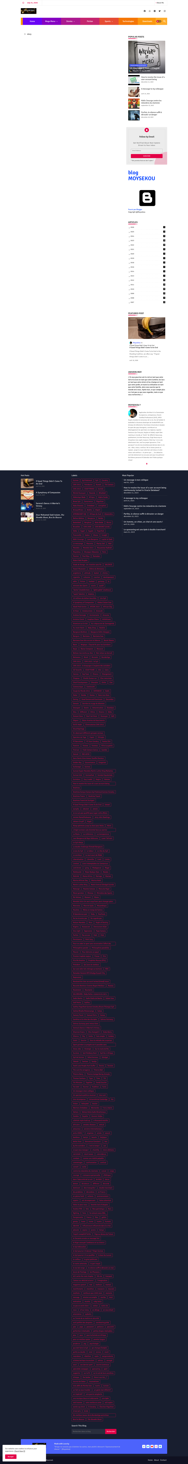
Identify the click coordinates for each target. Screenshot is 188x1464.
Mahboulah (77, 872)
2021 (147, 249)
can (104, 1146)
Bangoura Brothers (80, 632)
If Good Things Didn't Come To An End (143, 348)
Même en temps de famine (93, 910)
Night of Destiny (102, 922)
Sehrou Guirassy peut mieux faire (85, 1023)
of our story (84, 1310)
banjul (85, 1137)
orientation (77, 1314)
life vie (99, 1276)
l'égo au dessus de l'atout (103, 1234)
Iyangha (76, 809)
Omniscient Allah (100, 927)
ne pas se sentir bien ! (81, 1306)
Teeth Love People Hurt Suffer (84, 1066)
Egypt (82, 531)
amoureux (77, 1129)
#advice (91, 594)
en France (101, 1192)
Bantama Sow (98, 636)
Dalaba (83, 695)
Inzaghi (104, 535)
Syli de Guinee (78, 1057)
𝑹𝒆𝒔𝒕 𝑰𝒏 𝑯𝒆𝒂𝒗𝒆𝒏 (78, 1419)
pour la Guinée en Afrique (96, 1335)
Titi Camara (109, 484)
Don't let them (91, 716)
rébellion (87, 1356)
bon (106, 1141)
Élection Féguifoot (107, 1407)
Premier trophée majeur (82, 956)
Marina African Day (80, 880)
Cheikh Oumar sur (90, 678)
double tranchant (105, 1188)
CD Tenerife (77, 670)
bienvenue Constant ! (93, 1141)
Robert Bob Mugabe (80, 560)
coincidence (101, 1154)
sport (105, 1369)
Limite (107, 859)
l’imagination (102, 1280)
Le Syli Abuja (78, 842)
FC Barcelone (78, 741)
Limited (76, 863)
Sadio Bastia (77, 998)
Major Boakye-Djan (92, 872)
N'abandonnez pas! (80, 914)
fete (87, 1209)
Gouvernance (90, 762)
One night (77, 931)
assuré (107, 1133)
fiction (82, 581)
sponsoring (96, 1369)
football (92, 581)
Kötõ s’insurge (78, 539)
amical (101, 1125)
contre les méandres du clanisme (85, 1171)
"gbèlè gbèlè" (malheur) (102, 590)
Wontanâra (95, 1108)
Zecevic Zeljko (96, 1116)
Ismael (107, 805)
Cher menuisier (106, 678)
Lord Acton (77, 868)
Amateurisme (87, 611)
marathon (90, 1289)
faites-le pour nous (80, 1205)
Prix (104, 956)
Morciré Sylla (88, 906)
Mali (110, 543)
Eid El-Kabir (77, 725)
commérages (78, 1162)
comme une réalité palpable (93, 1158)
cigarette (76, 577)
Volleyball (85, 1103)
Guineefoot (90, 775)
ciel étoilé (77, 1154)
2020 (147, 254)
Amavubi (99, 611)
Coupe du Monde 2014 (81, 691)
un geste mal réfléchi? (102, 1390)
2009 (147, 293)
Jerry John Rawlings (102, 817)
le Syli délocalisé (79, 1247)
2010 (147, 289)
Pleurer (76, 952)
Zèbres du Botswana (96, 569)
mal (90, 1285)
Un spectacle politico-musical (84, 1095)
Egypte (90, 531)
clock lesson (88, 1154)
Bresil (86, 657)
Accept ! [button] (11, 1457)
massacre (101, 1289)
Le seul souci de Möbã (93, 855)
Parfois (75, 935)
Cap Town (85, 674)
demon (75, 1184)
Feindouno (88, 484)
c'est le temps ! (94, 1146)
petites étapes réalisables (102, 1331)
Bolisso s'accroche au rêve (83, 653)
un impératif (77, 1394)
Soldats (111, 1036)
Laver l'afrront (106, 838)
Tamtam (85, 1061)
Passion (76, 556)
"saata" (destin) (79, 594)
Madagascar (96, 868)
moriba (103, 1297)
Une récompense (79, 1099)
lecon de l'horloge (79, 1272)
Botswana (76, 657)
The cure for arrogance (81, 1070)
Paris (104, 552)
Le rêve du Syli (102, 851)
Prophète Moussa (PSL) (97, 960)
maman (108, 1285)
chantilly (95, 1150)
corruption (102, 506)
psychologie (94, 1344)
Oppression (88, 931)
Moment (87, 897)
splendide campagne (80, 1369)
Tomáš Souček (101, 1082)
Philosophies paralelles (100, 948)
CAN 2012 (77, 484)
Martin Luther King (80, 885)
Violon (75, 1103)
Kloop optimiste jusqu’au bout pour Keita (88, 826)
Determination (97, 708)
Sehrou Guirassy (106, 1019)
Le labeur (90, 851)
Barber (100, 518)
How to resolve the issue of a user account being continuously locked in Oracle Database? (153, 80)
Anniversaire (94, 615)
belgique (103, 1137)
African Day (107, 607)
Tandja (94, 1061)
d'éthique (107, 1175)
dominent (76, 1188)
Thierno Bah (98, 1070)
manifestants (78, 1289)
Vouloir (95, 1103)
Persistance (77, 939)
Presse (96, 956)
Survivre (76, 1053)
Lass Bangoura (92, 539)
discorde (106, 1184)
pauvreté (110, 1327)
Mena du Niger (104, 889)
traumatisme (94, 1381)
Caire (107, 670)
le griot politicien (90, 1259)
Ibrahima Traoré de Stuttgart (83, 800)
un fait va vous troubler (81, 1390)
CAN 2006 (87, 527)
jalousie (76, 1230)
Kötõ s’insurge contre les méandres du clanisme (151, 101)
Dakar (75, 695)
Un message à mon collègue (83, 1091)
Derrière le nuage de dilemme (93, 703)
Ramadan (96, 556)
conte (84, 1167)
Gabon (87, 535)
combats (76, 1158)
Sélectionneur (92, 1057)
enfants (90, 1196)
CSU (99, 670)
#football (102, 493)
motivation (77, 1301)
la (108, 581)
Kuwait (98, 484)
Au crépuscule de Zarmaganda (102, 623)
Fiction (90, 21)
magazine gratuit (79, 1285)
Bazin (75, 645)
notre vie (104, 1306)
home (83, 1221)
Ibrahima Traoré (94, 796)
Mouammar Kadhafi (104, 548)
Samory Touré (78, 1015)
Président (76, 965)
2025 (147, 232)
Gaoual (75, 754)
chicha (105, 573)
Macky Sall (100, 543)
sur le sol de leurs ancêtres (103, 1373)
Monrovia (76, 906)
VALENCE (108, 564)
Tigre (91, 1078)
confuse (103, 1162)
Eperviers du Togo (79, 737)
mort (111, 1297)
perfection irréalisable (81, 1331)
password (90, 1327)
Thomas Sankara (79, 1078)
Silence (76, 1036)
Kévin (109, 826)
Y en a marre (107, 1108)
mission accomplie (90, 1297)
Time (98, 1078)
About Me (160, 3)
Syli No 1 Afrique (106, 1053)
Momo (96, 897)
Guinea (87, 767)
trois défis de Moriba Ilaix (82, 1386)
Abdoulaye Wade (79, 497)
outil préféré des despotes (82, 1322)
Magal (107, 868)
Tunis (104, 1087)
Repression (77, 977)
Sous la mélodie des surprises (101, 1040)
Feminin (76, 746)
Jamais (95, 809)
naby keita (97, 1301)
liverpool (108, 1276)
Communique (78, 687)
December (109, 699)
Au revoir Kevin (78, 628)
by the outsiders (79, 1146)
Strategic (87, 1049)
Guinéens (76, 779)
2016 (147, 267)
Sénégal (105, 1057)
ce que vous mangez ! (81, 1150)
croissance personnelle (91, 1175)
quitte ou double (79, 1352)
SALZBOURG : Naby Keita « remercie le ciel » (90, 994)
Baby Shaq (92, 628)
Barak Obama (109, 640)
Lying (87, 868)
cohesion (86, 577)
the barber (86, 1377)
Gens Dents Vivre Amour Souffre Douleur (88, 758)
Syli (96, 480)
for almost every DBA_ (97, 1213)
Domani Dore (78, 716)
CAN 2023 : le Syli (91, 661)
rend (90, 1352)
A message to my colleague (152, 89)
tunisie (106, 1386)
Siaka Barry (107, 1032)
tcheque (76, 1377)
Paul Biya (85, 556)
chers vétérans (108, 1150)
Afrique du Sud (95, 514)
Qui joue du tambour (91, 965)
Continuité (91, 687)
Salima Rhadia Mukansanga (83, 1011)
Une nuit (102, 1095)
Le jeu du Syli (78, 851)
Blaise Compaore (87, 649)
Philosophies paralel (80, 948)
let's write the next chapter (83, 1276)
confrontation (91, 1162)
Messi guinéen (78, 893)
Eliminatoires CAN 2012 (94, 725)
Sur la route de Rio (102, 1049)
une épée (105, 1398)
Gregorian (102, 762)
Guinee (75, 480)
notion (95, 1306)
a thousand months (100, 1120)
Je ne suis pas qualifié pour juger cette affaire (90, 813)
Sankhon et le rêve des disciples (85, 1019)
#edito (89, 510)
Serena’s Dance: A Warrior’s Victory (48, 504)
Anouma (106, 615)
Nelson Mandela (79, 922)
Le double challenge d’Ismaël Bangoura (87, 847)
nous (75, 1310)
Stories (69, 21)
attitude (87, 573)
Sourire (83, 1040)
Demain (76, 703)
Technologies (128, 21)
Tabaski (76, 1061)
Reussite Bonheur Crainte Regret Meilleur (89, 986)
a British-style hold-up (81, 1120)
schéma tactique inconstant (83, 1360)
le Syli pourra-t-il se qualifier (84, 1255)
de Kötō (99, 1179)
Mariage (99, 876)
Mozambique (102, 906)
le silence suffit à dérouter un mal (101, 1268)
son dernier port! (86, 1365)
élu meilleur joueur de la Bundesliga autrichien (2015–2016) (91, 1415)
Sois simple (100, 1036)
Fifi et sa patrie (107, 746)
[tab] (32, 21)
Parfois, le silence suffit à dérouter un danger (151, 113)
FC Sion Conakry (92, 741)
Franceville (77, 535)
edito (75, 581)
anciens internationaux (93, 1129)
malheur (99, 1285)
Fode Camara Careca (90, 750)
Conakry (105, 480)
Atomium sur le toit (80, 623)
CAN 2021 (77, 661)
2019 (147, 258)
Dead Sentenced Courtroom (92, 699)
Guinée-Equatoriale (105, 775)
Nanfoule (101, 914)
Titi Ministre (77, 1082)
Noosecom (86, 927)
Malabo (105, 872)
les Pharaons (95, 1272)
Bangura (76, 636)
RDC (107, 969)
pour (81, 1335)
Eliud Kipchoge (78, 729)
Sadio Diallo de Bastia (94, 998)
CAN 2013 (77, 489)
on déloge (96, 1310)
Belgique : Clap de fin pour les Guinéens (96, 645)
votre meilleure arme (93, 1402)
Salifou (87, 1002)
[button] (158, 21)
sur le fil (87, 1373)
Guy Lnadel (88, 779)
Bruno (109, 522)
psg (85, 1344)
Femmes (95, 746)
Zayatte (85, 1116)
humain (108, 1221)
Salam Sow (110, 998)
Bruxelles (76, 527)
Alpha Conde (103, 497)
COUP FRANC (89, 489)
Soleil (75, 1040)
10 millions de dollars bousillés (84, 598)
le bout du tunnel (104, 1255)
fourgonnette (78, 1217)
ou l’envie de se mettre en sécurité (86, 1318)
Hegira (98, 779)
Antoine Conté (78, 619)
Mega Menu (50, 21)
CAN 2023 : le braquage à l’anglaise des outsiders (91, 666)
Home (32, 21)
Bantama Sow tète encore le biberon (86, 640)
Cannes (76, 674)
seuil (75, 1365)
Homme (107, 779)
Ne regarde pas (96, 918)
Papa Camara (101, 931)
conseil (75, 1167)
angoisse (90, 1133)
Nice (90, 922)
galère (104, 1217)
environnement (103, 1196)
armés (99, 1133)
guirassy (101, 581)
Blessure (100, 649)
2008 (147, 298)
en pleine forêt (78, 1196)
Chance (95, 674)
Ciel (111, 682)
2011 (147, 285)
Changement (107, 674)
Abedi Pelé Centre (80, 607)
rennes (98, 1352)
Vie (112, 1099)
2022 (147, 245)
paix (74, 1327)
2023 (147, 240)
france (89, 1217)
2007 (147, 302)
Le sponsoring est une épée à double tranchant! (145, 529)
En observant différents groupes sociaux (88, 733)
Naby (93, 914)
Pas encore (86, 935)
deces (107, 1179)
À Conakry (92, 1407)
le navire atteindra (80, 1264)
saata (96, 1356)
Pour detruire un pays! (90, 952)
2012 (147, 280)
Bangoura (91, 518)
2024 (147, 236)
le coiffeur (77, 1259)
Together (89, 1082)
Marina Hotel (96, 880)
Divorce (101, 712)
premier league (99, 1339)
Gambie (104, 750)
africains (76, 1125)
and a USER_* (78, 1133)
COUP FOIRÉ (90, 670)
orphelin (88, 1314)
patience (100, 1327)
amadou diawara (89, 1125)
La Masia (76, 834)
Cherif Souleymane (80, 682)
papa (81, 1327)
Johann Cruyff (78, 821)
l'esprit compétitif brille (82, 1234)
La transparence (103, 834)
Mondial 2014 (88, 548)
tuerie (97, 1386)
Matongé (76, 889)
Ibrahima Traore (79, 796)
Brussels (95, 657)
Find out (76, 750)
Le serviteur (77, 855)
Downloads (147, 21)
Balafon (102, 628)
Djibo (110, 712)
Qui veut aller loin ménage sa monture (87, 969)
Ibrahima (76, 788)
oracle (93, 586)
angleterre (77, 573)
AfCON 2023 (95, 607)
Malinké (76, 876)
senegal (109, 1360)
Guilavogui (77, 767)
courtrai (97, 577)
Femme (85, 746)
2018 (147, 262)
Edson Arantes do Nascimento (93, 720)
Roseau (110, 986)
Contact (163, 1460)
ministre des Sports (80, 586)
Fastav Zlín (106, 741)
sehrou (100, 1360)
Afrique (92, 497)
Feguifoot (100, 531)
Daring (75, 699)
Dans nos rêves (103, 695)
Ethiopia (101, 737)
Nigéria (76, 927)
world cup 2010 (79, 1407)
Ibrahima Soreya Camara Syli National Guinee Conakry (93, 792)
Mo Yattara (77, 897)
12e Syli (103, 598)
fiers (109, 1209)
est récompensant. (89, 1200)
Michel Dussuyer (79, 493)
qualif (101, 586)
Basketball (77, 522)
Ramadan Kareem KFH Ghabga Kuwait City (89, 973)
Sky (83, 1036)
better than (77, 1141)
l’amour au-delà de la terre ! (83, 1280)
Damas (92, 695)
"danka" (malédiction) (81, 590)
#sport (97, 510)
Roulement (77, 990)
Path (95, 935)
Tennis (101, 1066)
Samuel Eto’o (92, 1015)
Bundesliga (105, 657)
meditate (76, 1293)
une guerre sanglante (94, 1394)
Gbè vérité (85, 754)
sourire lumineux (102, 1365)
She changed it (94, 1032)
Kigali (89, 821)
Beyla (75, 649)
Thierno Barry (78, 1074)
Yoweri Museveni (79, 569)
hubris (99, 1221)
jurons (93, 1230)
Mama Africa (87, 876)
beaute (94, 1137)
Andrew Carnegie (79, 615)
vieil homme (77, 1402)
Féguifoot (100, 501)
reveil (106, 1352)
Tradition (95, 1087)
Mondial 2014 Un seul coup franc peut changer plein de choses (93, 901)
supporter (76, 1373)
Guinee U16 (77, 775)
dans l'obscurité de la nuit (83, 1179)
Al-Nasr (76, 611)
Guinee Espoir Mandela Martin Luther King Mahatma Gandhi (93, 771)
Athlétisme (106, 619)
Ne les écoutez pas (80, 918)
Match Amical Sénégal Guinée (102, 885)
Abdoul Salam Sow (104, 602)
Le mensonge (78, 543)
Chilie (104, 682)
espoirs (75, 1200)
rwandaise (77, 1356)
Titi (104, 1078)
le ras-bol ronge (79, 1268)
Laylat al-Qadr (107, 539)
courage (76, 1175)
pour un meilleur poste (81, 1339)
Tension (110, 1066)
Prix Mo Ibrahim (79, 960)
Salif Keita (77, 1002)
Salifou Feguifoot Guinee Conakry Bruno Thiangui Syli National (93, 1007)
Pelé (102, 935)
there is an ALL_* (100, 1377)
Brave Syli (77, 501)
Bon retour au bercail (104, 653)
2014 (147, 271)
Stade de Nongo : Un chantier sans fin (87, 564)
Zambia (76, 1116)
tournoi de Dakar (79, 1381)
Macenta (89, 543)
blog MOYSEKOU (141, 175)
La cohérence (88, 834)
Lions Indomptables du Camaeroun (95, 863)
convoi (103, 1171)
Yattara (75, 1112)
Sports (108, 21)
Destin (86, 708)
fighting (76, 1213)
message (76, 1297)
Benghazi (87, 522)
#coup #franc (78, 510)
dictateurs (85, 1184)
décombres (90, 1192)
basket (96, 573)
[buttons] (144, 11)
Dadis (107, 691)
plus (74, 1335)
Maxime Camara (89, 889)
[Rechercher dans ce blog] (88, 1431)
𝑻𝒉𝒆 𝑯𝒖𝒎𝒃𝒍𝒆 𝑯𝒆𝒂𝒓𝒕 (95, 1419)
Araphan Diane (93, 619)
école (86, 1411)
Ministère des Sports (104, 893)
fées (96, 1217)
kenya (101, 1230)
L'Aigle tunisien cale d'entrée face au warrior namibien (90, 830)
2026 (147, 227)
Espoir (92, 737)
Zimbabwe (91, 506)
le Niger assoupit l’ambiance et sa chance (88, 1242)
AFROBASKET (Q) (79, 514)
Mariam (108, 876)
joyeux (84, 1230)
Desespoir (76, 708)
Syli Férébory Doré (90, 1053)
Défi (112, 716)
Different (83, 712)
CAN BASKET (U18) (102, 527)
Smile (90, 1036)
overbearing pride (102, 1322)
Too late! (76, 1087)
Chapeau (76, 678)
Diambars (110, 708)
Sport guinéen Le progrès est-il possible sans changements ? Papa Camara (90, 1045)
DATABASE (97, 691)
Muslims (76, 910)
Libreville (90, 859)
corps (112, 1171)
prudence (76, 1344)
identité (76, 1226)
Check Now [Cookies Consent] (18, 1451)
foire (84, 1213)
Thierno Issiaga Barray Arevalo (98, 1074)
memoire (109, 1293)
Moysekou (143, 410)
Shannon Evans (79, 1032)
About (156, 1460)
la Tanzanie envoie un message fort (86, 1238)
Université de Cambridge (98, 1099)
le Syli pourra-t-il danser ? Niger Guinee (88, 1251)
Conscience (88, 501)
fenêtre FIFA (77, 1209)
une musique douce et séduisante (85, 1398)
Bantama (86, 636)
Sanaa (102, 1015)
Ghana (95, 535)
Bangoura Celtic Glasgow (100, 632)
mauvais (111, 1289)
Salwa (99, 1011)
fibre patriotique (98, 1209)
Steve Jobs (77, 1049)
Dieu (75, 712)
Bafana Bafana (78, 518)
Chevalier (94, 682)
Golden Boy (77, 762)
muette (87, 1301)
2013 (147, 276)
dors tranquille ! (90, 1188)
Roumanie (88, 990)
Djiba (75, 531)
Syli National (87, 480)
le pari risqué (95, 1264)
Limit (99, 859)
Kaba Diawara (78, 506)
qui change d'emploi (99, 1348)
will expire (109, 1402)
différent (96, 1184)
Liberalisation (78, 859)
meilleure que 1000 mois (92, 1293)
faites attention (105, 1200)
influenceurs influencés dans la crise (96, 1226)
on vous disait (108, 1310)
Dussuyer (104, 716)
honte (91, 1221)
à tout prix (77, 1411)
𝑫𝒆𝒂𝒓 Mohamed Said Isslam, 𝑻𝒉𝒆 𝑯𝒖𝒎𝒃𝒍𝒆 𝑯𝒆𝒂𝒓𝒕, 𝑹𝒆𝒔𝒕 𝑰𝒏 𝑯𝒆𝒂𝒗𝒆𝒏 (50, 516)
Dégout (75, 720)
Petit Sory (89, 939)
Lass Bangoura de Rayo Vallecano (85, 838)
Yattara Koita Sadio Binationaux (94, 1112)
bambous (76, 1137)
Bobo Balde (99, 522)
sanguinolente (107, 1356)
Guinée (100, 489)
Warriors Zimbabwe (80, 1108)
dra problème (78, 1192)
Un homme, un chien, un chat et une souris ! (143, 521)
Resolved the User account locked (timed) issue (91, 981)
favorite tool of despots (99, 1205)
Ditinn (92, 712)
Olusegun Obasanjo (91, 552)
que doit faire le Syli (80, 1348)
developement (108, 577)
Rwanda (92, 493)
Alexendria (108, 514)
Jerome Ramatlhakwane (82, 817)
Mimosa (90, 893)
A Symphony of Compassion (48, 492)
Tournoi (86, 1087)
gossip (75, 1221)
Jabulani (86, 809)
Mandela (76, 548)
